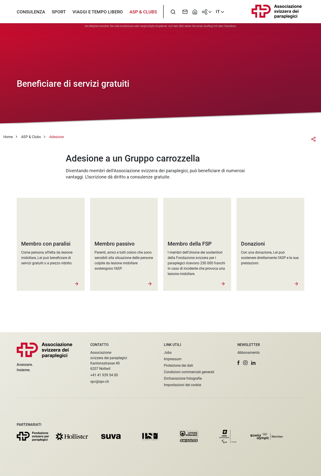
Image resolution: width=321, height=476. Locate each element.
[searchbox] (173, 14)
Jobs (168, 352)
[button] (238, 362)
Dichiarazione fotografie (183, 378)
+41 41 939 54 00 (104, 375)
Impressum (172, 359)
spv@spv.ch (99, 381)
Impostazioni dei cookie (182, 385)
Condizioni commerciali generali (189, 372)
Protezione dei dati (178, 365)
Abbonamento (248, 352)
